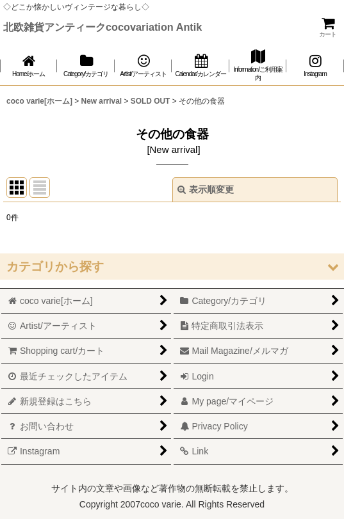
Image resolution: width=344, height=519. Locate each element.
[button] (172, 266)
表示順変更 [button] (205, 189)
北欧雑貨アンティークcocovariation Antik (102, 27)
